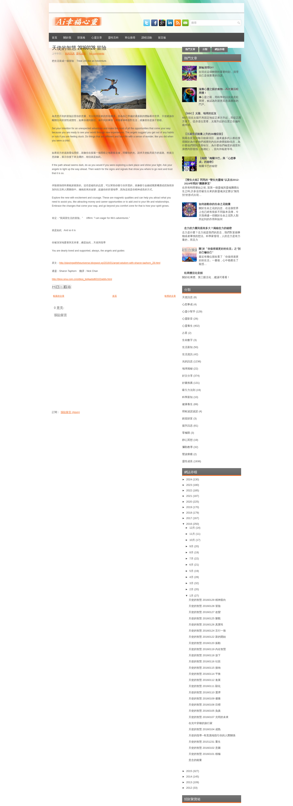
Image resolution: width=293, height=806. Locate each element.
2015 (189, 771)
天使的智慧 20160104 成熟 (204, 729)
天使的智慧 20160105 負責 (204, 710)
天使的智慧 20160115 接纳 (204, 667)
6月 (191, 564)
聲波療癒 (187, 454)
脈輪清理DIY (206, 67)
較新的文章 (58, 296)
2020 (189, 501)
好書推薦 (187, 382)
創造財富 (187, 418)
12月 (192, 527)
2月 (191, 589)
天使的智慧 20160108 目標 (204, 704)
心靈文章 (96, 37)
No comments (96, 53)
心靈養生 (187, 325)
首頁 (54, 37)
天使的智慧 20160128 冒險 (79, 47)
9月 (191, 546)
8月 (191, 552)
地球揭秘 (187, 368)
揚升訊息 (187, 425)
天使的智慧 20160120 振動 (204, 643)
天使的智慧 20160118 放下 (204, 655)
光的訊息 (70, 53)
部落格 (81, 37)
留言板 (162, 37)
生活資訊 (187, 354)
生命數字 (187, 340)
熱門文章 (190, 49)
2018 (189, 512)
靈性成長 (81, 53)
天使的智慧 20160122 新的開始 (207, 636)
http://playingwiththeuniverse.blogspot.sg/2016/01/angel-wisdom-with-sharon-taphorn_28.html (109, 262)
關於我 (67, 37)
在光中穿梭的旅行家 (200, 723)
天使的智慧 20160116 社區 (204, 661)
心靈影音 (187, 318)
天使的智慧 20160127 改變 (204, 612)
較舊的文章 (170, 296)
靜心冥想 (187, 439)
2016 (189, 523)
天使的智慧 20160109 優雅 (204, 698)
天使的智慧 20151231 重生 (204, 741)
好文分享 (187, 375)
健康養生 (187, 404)
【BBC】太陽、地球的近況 (200, 113)
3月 (191, 583)
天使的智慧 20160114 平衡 (204, 673)
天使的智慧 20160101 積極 (204, 753)
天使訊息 (187, 297)
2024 (189, 479)
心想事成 (187, 304)
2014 (189, 776)
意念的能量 (195, 760)
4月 (191, 577)
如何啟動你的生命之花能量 (215, 204)
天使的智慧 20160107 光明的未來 (208, 717)
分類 (204, 49)
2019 (189, 507)
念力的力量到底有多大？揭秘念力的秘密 (208, 228)
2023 (189, 484)
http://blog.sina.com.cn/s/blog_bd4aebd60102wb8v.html (82, 279)
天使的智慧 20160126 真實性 (206, 624)
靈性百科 (113, 37)
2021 (189, 495)
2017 (189, 518)
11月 (192, 533)
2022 (189, 490)
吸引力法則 (188, 389)
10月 (192, 539)
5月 (191, 570)
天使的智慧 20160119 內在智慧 (207, 649)
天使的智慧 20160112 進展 (204, 679)
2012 (189, 787)
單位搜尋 (130, 37)
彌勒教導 (187, 447)
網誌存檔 (219, 49)
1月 (191, 595)
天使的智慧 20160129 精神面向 (207, 599)
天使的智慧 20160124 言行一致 (207, 630)
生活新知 (187, 347)
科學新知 (187, 397)
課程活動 (146, 37)
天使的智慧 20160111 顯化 (204, 686)
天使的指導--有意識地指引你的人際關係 (212, 735)
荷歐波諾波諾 (190, 411)
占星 (184, 332)
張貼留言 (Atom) (70, 412)
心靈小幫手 (188, 311)
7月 (191, 558)
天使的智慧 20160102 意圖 (204, 747)
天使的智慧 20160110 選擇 (204, 692)
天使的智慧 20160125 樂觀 (204, 618)
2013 (189, 782)
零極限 (186, 432)
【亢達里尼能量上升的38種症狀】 (204, 134)
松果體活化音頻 (193, 273)
